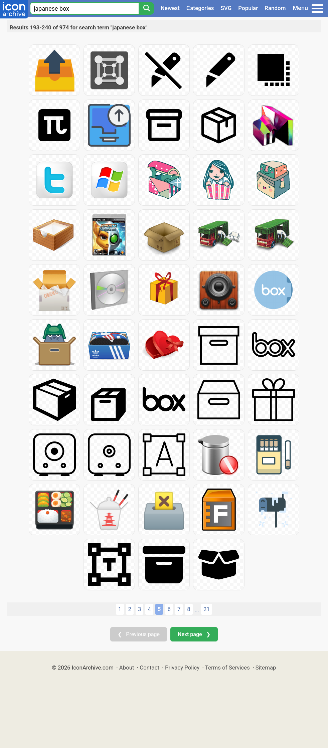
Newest (170, 8)
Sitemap (266, 667)
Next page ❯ (194, 634)
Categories (200, 8)
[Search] (146, 8)
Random (275, 8)
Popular (248, 8)
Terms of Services (227, 667)
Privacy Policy (182, 667)
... (197, 609)
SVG (226, 8)
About (126, 667)
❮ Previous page (139, 634)
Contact (149, 667)
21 (206, 609)
